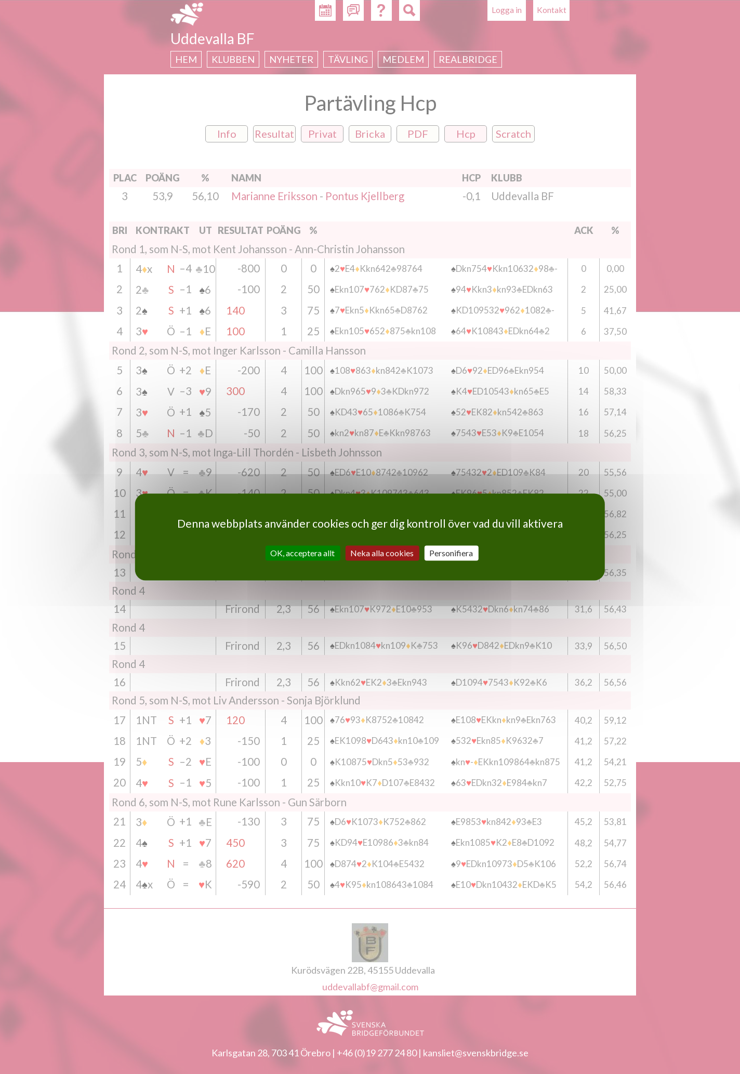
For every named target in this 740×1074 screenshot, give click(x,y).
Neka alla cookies (382, 553)
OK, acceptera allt (302, 553)
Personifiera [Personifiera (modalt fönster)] (451, 553)
